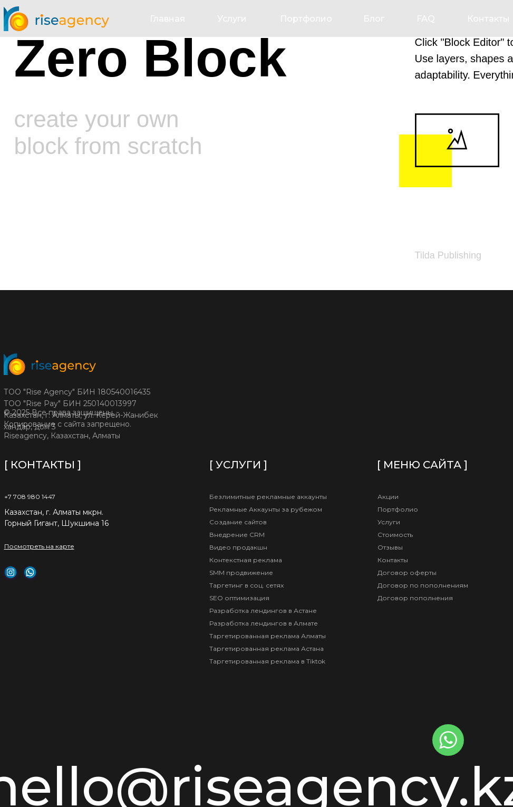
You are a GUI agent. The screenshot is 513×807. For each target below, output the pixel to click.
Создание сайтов (238, 522)
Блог (373, 19)
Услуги (232, 19)
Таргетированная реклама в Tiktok (267, 661)
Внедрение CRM (237, 535)
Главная (167, 19)
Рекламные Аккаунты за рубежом (265, 509)
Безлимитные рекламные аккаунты (268, 497)
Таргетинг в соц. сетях (246, 585)
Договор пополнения (415, 598)
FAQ (426, 19)
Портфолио (306, 19)
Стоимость (395, 535)
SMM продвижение (241, 573)
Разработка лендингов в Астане (263, 610)
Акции (388, 497)
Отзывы (390, 547)
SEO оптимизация (239, 598)
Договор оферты (407, 573)
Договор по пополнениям (423, 585)
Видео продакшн (238, 547)
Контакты (488, 19)
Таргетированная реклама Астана (266, 648)
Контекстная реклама (245, 560)
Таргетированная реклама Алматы (267, 636)
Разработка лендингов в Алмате (263, 623)
